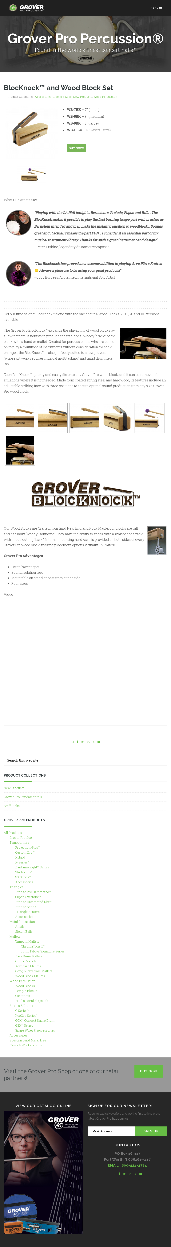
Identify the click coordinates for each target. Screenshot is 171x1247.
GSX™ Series (24, 1025)
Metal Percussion (22, 922)
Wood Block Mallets (30, 976)
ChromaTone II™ (33, 946)
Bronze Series (25, 907)
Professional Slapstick (31, 1001)
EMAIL (113, 1165)
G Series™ (22, 1011)
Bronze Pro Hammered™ (33, 892)
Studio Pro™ (24, 872)
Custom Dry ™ (25, 852)
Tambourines (19, 842)
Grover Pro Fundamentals (23, 797)
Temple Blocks (26, 991)
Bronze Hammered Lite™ (33, 902)
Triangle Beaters (27, 912)
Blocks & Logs (62, 96)
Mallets (15, 936)
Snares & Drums (21, 1006)
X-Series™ (22, 862)
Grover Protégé (21, 838)
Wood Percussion (105, 96)
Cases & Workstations (26, 1045)
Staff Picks (12, 806)
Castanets (22, 996)
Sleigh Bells (24, 931)
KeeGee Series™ (26, 1015)
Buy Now (148, 1071)
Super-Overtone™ (28, 897)
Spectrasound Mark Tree (28, 1040)
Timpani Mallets (27, 941)
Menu (156, 8)
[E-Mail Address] (111, 1131)
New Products (82, 96)
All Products (13, 833)
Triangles (16, 887)
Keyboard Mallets (28, 966)
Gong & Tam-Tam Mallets (33, 971)
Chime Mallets (26, 961)
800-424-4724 (134, 1165)
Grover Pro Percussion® (28, 10)
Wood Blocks (25, 986)
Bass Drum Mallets (28, 956)
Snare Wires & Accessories (35, 1030)
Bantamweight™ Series (32, 867)
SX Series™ (23, 877)
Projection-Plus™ (27, 847)
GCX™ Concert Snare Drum (34, 1020)
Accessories (43, 96)
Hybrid (20, 857)
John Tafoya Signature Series (43, 951)
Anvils (20, 926)
